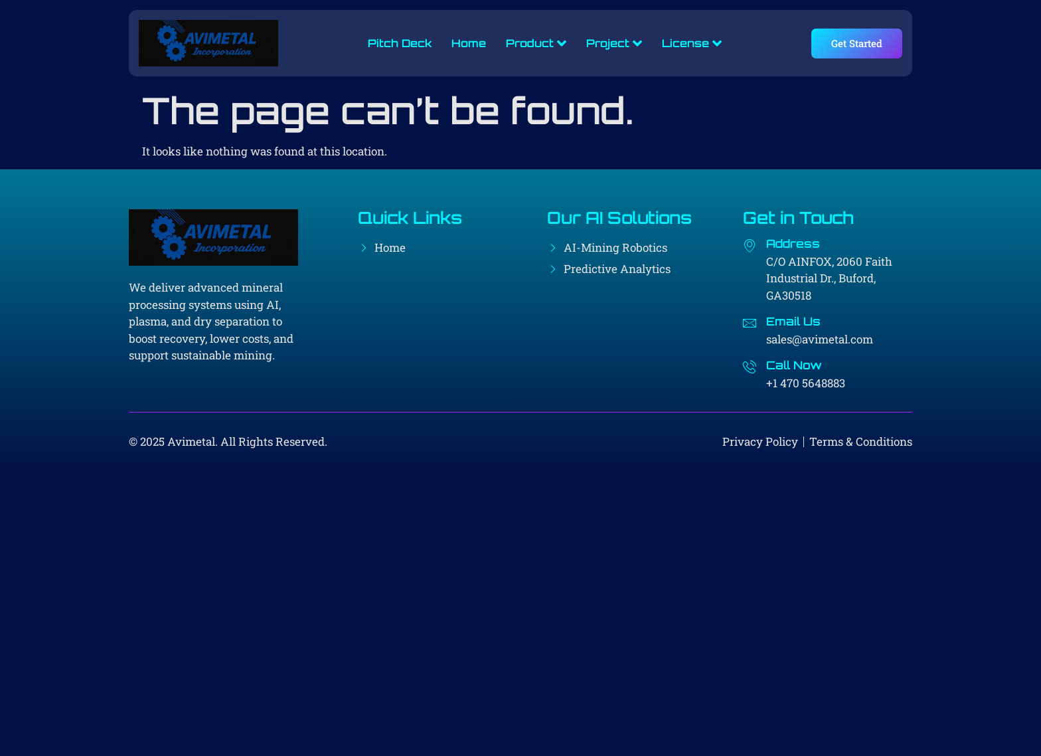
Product (536, 43)
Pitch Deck (400, 43)
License (692, 43)
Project (614, 43)
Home (468, 43)
